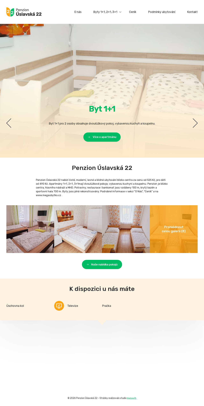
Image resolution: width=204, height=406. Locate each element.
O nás (77, 12)
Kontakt (192, 12)
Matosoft (131, 399)
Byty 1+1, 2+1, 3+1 (105, 12)
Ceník (132, 12)
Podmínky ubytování (161, 12)
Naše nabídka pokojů (104, 265)
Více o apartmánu (104, 137)
